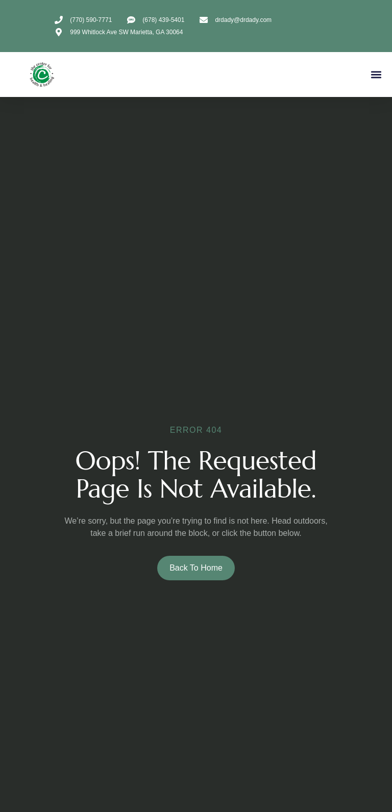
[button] (376, 74)
